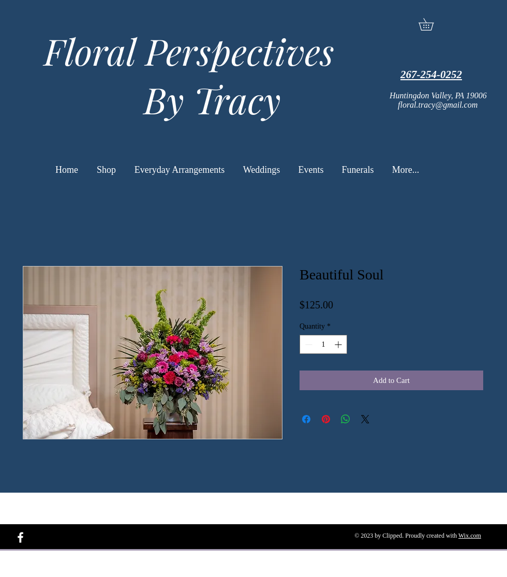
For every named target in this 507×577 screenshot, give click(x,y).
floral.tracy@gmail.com (438, 104)
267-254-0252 (431, 74)
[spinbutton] (323, 344)
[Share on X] (365, 419)
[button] (432, 24)
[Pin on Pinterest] (326, 419)
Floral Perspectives (184, 50)
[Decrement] (307, 344)
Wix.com (469, 535)
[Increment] (339, 344)
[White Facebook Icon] (20, 537)
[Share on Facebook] (306, 419)
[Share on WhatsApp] (345, 419)
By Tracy (184, 99)
